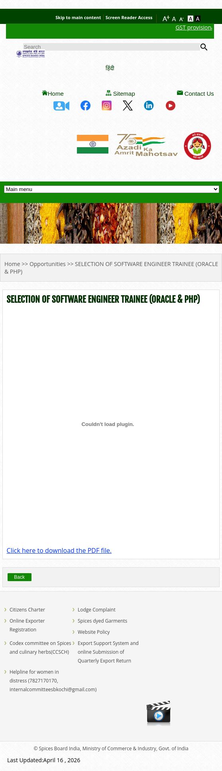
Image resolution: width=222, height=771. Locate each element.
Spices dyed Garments (102, 620)
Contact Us (199, 93)
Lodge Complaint (97, 609)
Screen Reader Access (129, 17)
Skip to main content (78, 17)
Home (56, 93)
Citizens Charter (27, 609)
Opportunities (47, 264)
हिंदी (110, 68)
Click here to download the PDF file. (59, 550)
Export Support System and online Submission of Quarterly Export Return (108, 652)
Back (19, 577)
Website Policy (94, 632)
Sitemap (124, 93)
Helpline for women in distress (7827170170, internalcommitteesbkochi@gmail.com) (53, 680)
